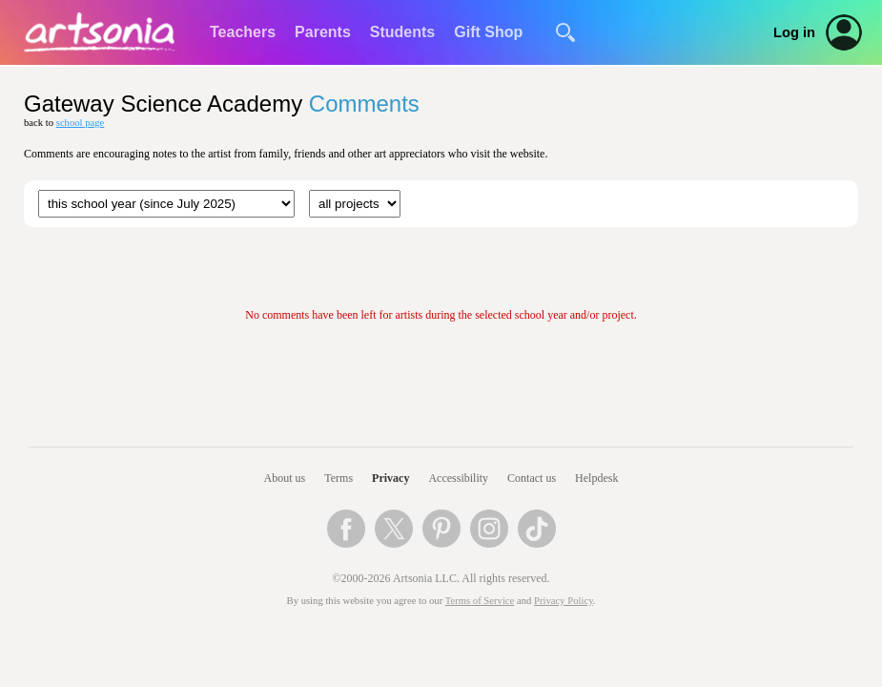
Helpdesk (596, 478)
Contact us (531, 478)
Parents (323, 32)
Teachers (243, 32)
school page (80, 122)
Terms (338, 478)
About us (285, 478)
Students (402, 32)
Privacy (390, 478)
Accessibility (458, 478)
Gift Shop (488, 32)
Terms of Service (480, 600)
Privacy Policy (563, 600)
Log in (794, 32)
